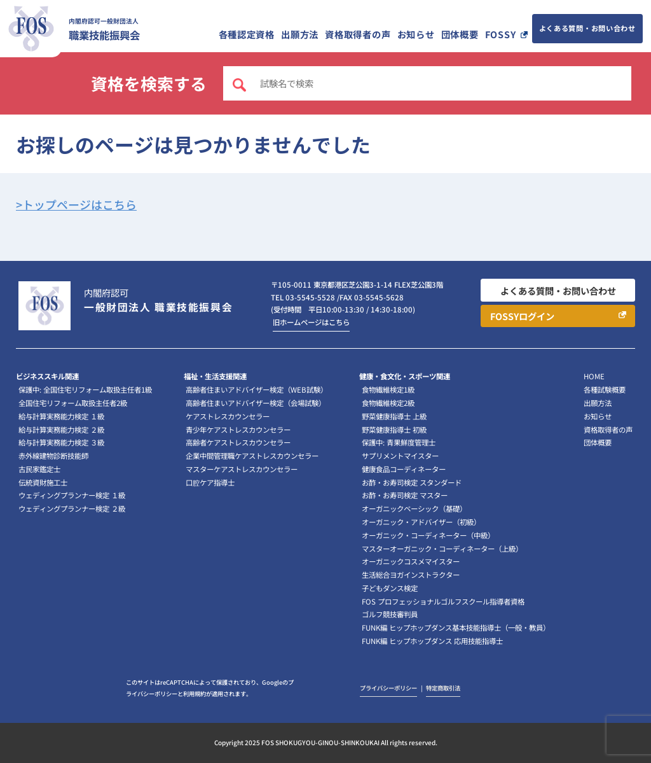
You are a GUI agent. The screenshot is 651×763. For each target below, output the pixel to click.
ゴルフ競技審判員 (390, 614)
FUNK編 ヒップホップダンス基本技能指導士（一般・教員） (456, 627)
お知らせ (416, 34)
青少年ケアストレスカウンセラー (238, 429)
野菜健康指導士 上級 (394, 416)
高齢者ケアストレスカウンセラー (238, 442)
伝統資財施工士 (42, 482)
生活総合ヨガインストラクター (411, 575)
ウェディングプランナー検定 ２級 (71, 508)
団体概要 (460, 34)
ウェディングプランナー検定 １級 (71, 495)
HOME (594, 376)
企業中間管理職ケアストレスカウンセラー (252, 456)
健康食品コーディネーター (404, 469)
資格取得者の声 (357, 34)
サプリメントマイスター (400, 456)
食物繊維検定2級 (388, 403)
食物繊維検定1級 (388, 389)
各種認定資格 (247, 34)
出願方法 (300, 34)
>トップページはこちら (76, 204)
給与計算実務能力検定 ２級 (61, 429)
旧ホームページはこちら (311, 322)
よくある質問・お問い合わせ (587, 28)
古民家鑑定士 (39, 469)
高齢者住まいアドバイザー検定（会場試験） (256, 403)
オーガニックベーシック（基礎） (414, 508)
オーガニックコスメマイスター (411, 561)
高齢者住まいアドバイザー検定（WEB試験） (256, 389)
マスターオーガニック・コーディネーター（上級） (442, 548)
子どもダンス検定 (390, 588)
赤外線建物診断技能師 (53, 456)
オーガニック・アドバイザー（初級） (421, 522)
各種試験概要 (605, 389)
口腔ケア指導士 (210, 482)
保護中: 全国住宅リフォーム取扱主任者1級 (85, 389)
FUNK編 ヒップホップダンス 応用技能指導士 (432, 641)
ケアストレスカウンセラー (228, 416)
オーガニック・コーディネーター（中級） (428, 535)
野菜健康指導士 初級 (394, 429)
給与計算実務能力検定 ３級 (61, 442)
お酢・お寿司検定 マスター (405, 495)
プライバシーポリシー (388, 687)
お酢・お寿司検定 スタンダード (412, 482)
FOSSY (500, 34)
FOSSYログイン (522, 316)
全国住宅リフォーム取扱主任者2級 (72, 403)
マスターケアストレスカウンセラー (242, 469)
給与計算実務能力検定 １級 (61, 416)
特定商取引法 (443, 687)
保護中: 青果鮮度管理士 (398, 442)
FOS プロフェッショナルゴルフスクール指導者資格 (443, 601)
